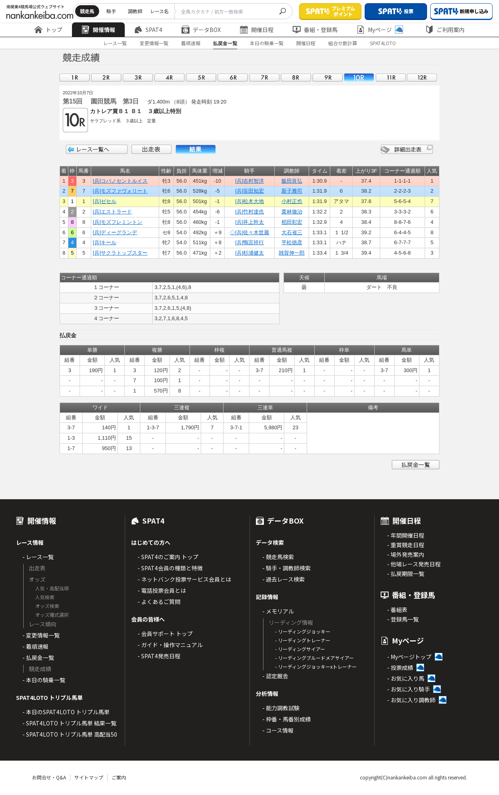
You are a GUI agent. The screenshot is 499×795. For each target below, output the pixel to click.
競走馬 (87, 11)
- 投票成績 (400, 667)
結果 (196, 149)
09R (327, 77)
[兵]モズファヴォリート (120, 191)
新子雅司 (291, 191)
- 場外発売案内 (405, 554)
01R (75, 77)
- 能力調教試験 (280, 708)
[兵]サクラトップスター (120, 253)
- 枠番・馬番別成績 (286, 719)
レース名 (159, 11)
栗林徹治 (291, 212)
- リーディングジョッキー (302, 631)
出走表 (152, 149)
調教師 (135, 11)
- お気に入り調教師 (411, 700)
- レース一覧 (38, 557)
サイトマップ (88, 777)
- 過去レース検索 (283, 579)
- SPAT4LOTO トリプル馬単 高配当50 (69, 734)
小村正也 (291, 201)
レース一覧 (115, 43)
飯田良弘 (291, 181)
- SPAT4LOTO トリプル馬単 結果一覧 (69, 723)
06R (233, 77)
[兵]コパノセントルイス (120, 181)
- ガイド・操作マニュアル (170, 645)
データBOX (201, 30)
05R (201, 77)
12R (422, 77)
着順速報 (190, 43)
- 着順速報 (35, 646)
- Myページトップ (409, 657)
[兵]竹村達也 (249, 212)
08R (296, 77)
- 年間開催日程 (405, 535)
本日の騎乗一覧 (266, 43)
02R (106, 77)
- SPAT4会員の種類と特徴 (170, 568)
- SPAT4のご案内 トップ (168, 557)
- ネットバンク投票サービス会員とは (184, 579)
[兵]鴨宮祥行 (249, 242)
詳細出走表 (406, 149)
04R (169, 77)
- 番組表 (397, 610)
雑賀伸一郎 (292, 253)
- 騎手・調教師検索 (286, 568)
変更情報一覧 (154, 43)
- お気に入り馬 (405, 678)
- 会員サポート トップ (165, 634)
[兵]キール (104, 242)
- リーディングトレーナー (302, 640)
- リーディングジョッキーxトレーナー (316, 666)
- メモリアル (278, 611)
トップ (48, 30)
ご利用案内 (445, 30)
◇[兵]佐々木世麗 (249, 232)
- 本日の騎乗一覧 (43, 680)
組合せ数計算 (342, 43)
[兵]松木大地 (249, 201)
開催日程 (256, 30)
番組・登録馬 (315, 30)
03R (138, 77)
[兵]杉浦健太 (249, 253)
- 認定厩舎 (275, 676)
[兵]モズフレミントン (117, 222)
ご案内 (119, 777)
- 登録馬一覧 (403, 619)
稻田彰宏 (291, 222)
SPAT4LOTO (383, 43)
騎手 (111, 11)
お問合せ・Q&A (49, 777)
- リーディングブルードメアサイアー (314, 657)
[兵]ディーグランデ (115, 232)
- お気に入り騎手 (408, 689)
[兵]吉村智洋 (249, 181)
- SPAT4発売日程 (159, 656)
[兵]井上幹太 (249, 222)
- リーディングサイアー (300, 649)
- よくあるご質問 (159, 602)
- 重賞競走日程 (405, 545)
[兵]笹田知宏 (249, 191)
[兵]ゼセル (104, 201)
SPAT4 (148, 30)
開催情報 (98, 30)
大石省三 (291, 232)
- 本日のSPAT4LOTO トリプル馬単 (66, 712)
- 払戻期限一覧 (405, 574)
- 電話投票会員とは (162, 590)
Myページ (380, 30)
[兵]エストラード (112, 212)
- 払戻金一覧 (38, 658)
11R (390, 77)
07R (264, 77)
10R (359, 77)
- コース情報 (277, 730)
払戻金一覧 (225, 43)
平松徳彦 (291, 242)
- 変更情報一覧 (41, 635)
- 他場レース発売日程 (414, 564)
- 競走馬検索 (278, 557)
